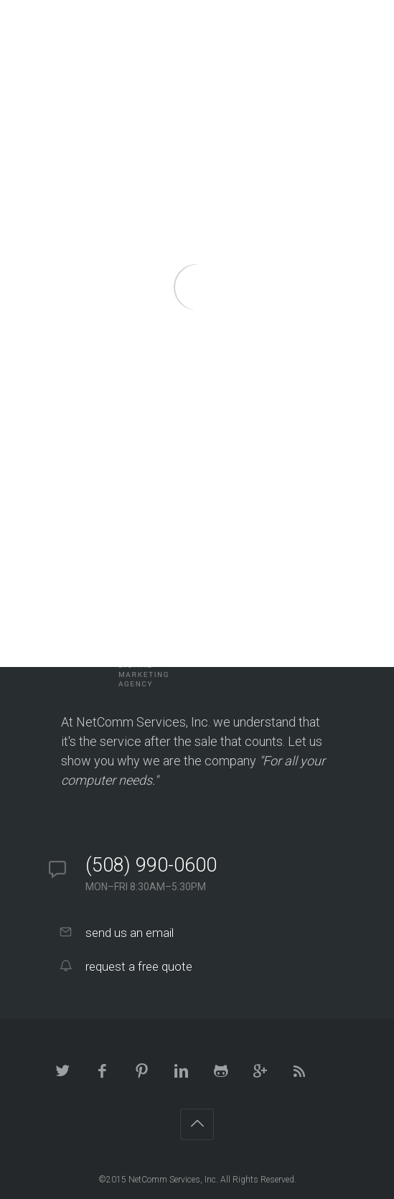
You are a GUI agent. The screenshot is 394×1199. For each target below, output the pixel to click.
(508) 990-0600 (151, 865)
